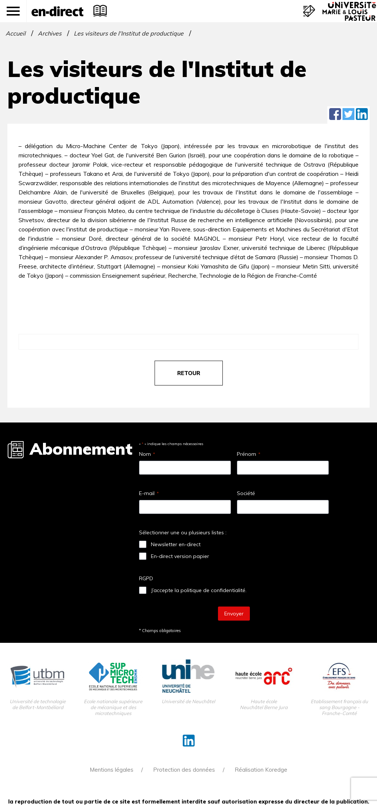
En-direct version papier (180, 556)
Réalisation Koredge (261, 769)
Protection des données (184, 769)
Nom (147, 454)
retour (188, 373)
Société (246, 493)
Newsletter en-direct (176, 544)
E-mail (149, 493)
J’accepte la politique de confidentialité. (199, 590)
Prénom (248, 454)
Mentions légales (111, 769)
